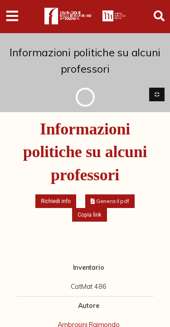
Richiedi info (56, 201)
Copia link (89, 215)
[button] (110, 201)
